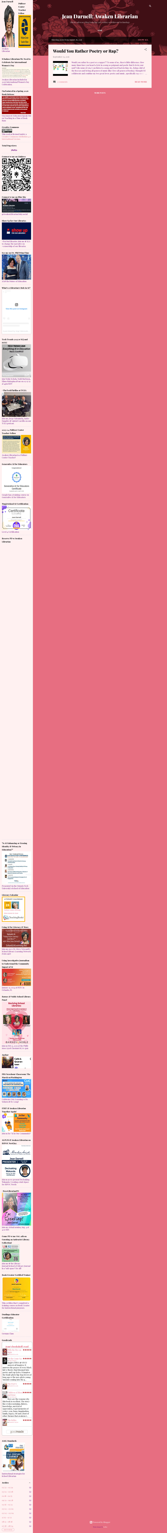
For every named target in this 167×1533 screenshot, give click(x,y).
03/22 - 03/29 (7, 1487)
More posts (100, 93)
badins (105, 1527)
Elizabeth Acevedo (13, 1354)
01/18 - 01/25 (7, 1496)
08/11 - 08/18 (7, 1521)
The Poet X (12, 1384)
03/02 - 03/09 (7, 1509)
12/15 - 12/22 (7, 1517)
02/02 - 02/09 (8, 1513)
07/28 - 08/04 (7, 1526)
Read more (141, 82)
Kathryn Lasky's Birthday (12, 910)
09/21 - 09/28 (7, 1500)
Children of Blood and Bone (15, 1393)
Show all (143, 40)
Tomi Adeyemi (12, 1397)
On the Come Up (15, 1358)
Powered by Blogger (100, 1522)
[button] (145, 50)
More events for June (11, 913)
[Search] (150, 6)
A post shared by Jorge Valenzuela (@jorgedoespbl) (21, 331)
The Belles (12, 1420)
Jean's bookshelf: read (17, 1346)
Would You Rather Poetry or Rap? (85, 51)
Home (100, 31)
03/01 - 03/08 (7, 1492)
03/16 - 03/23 (7, 1504)
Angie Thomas (12, 1360)
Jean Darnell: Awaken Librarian (100, 16)
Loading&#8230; (16, 690)
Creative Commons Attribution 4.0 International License (16, 137)
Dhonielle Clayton (13, 1422)
